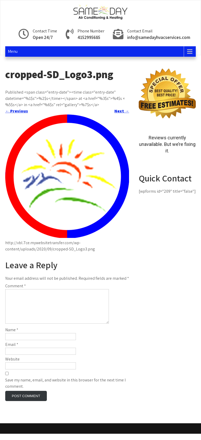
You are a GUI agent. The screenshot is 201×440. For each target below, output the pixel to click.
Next (121, 111)
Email (11, 350)
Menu (13, 51)
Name (11, 336)
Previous (16, 111)
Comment (15, 286)
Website (12, 365)
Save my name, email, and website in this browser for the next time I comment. (65, 389)
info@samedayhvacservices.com (158, 37)
